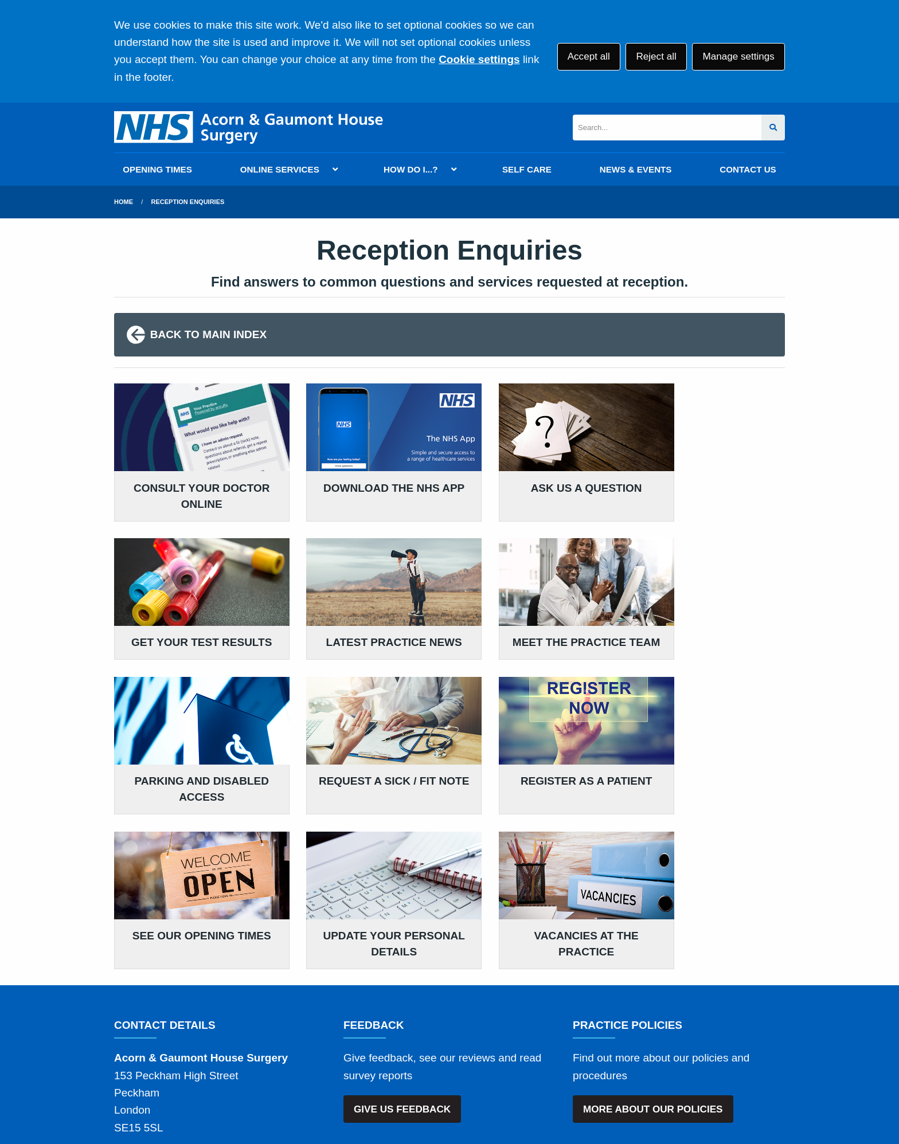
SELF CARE (527, 169)
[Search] (667, 127)
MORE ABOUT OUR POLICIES (652, 940)
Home (123, 201)
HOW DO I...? (411, 169)
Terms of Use (216, 1061)
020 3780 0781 (206, 987)
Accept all (589, 56)
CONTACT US (748, 169)
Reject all (656, 56)
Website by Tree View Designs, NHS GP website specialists (261, 1100)
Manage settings (738, 56)
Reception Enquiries (188, 201)
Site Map (644, 1061)
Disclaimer (282, 1061)
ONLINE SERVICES (279, 169)
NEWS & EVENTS (636, 169)
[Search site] (773, 127)
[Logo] (248, 127)
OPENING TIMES (157, 169)
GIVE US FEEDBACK (402, 940)
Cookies (595, 1061)
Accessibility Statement (374, 1061)
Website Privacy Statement (501, 1061)
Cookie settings (479, 59)
